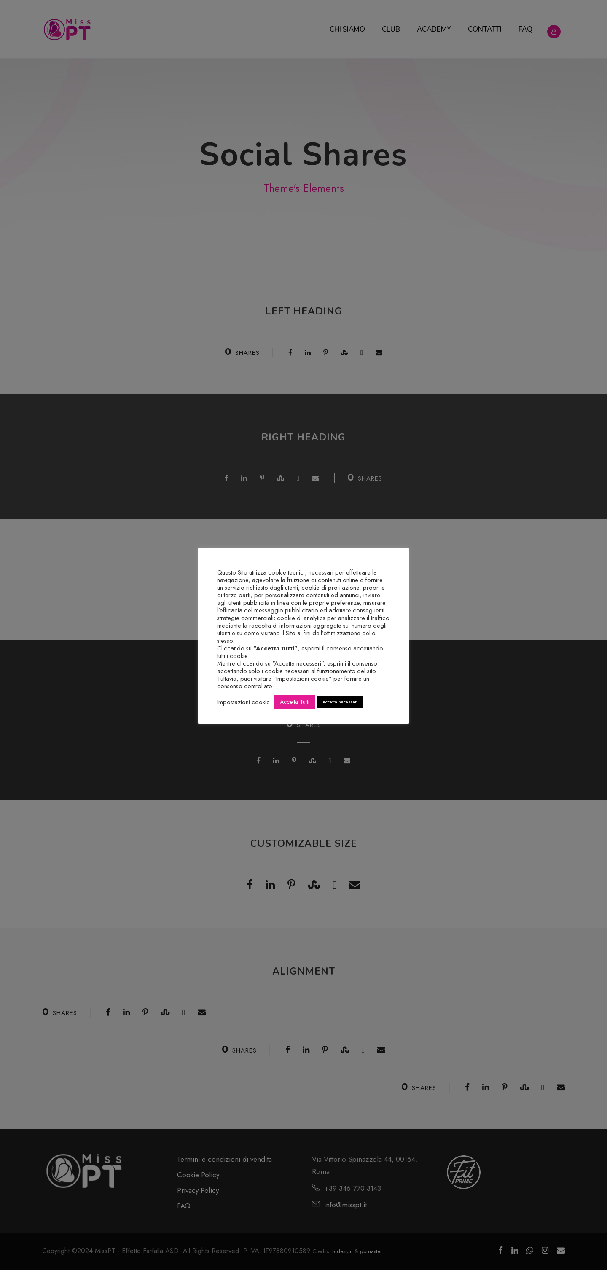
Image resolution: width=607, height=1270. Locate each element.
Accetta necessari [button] (340, 701)
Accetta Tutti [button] (294, 702)
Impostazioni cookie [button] (243, 702)
